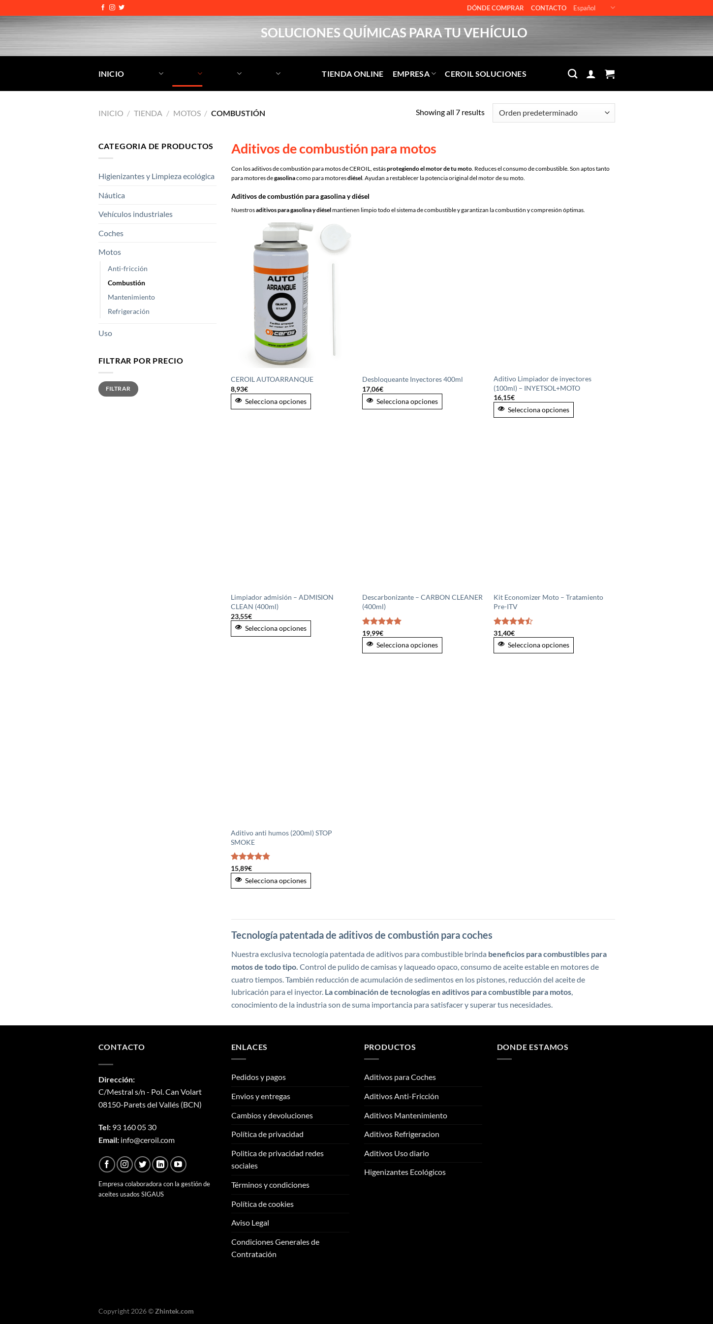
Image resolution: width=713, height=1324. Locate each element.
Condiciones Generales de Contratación (275, 1248)
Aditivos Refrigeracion (401, 1134)
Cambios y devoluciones (272, 1115)
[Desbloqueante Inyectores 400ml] (423, 295)
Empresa (414, 73)
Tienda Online (352, 73)
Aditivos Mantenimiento (405, 1115)
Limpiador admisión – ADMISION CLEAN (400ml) (282, 602)
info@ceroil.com (148, 1139)
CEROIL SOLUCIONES (485, 73)
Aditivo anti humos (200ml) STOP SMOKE (281, 837)
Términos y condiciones (270, 1184)
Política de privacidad (267, 1134)
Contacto (548, 8)
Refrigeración (129, 311)
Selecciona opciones (271, 401)
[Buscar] (572, 73)
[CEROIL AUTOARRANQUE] (291, 295)
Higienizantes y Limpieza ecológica (156, 176)
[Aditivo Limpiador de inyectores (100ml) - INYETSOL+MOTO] (554, 295)
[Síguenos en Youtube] (178, 1164)
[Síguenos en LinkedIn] (160, 1164)
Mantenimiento (131, 297)
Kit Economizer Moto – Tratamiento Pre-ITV (548, 602)
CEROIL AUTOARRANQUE (272, 379)
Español (594, 7)
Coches (111, 233)
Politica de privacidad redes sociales (277, 1159)
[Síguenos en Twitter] (121, 7)
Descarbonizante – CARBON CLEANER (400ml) (422, 602)
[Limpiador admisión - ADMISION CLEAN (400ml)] (291, 513)
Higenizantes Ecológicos (405, 1171)
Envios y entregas (260, 1096)
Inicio (111, 73)
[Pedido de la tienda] (554, 113)
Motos (187, 113)
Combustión (126, 282)
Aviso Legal (250, 1222)
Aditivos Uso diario (396, 1153)
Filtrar (118, 388)
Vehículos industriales (135, 213)
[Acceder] (591, 74)
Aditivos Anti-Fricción (401, 1096)
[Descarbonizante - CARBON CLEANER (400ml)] (423, 513)
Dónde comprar (495, 8)
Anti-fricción (128, 268)
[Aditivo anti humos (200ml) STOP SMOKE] (291, 749)
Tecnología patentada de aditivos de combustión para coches (362, 935)
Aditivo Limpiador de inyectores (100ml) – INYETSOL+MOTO (542, 383)
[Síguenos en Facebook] (103, 7)
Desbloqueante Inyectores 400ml (412, 379)
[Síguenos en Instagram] (112, 7)
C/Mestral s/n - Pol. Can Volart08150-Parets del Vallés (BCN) (150, 1092)
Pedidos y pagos (258, 1076)
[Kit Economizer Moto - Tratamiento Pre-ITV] (554, 513)
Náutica (111, 195)
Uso (105, 333)
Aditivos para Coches (400, 1076)
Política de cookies (262, 1203)
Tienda (148, 113)
